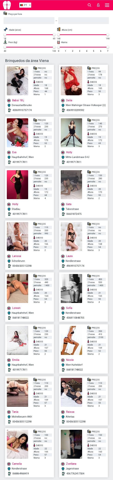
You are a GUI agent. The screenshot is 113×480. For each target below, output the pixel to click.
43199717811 (19, 162)
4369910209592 (75, 110)
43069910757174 (22, 110)
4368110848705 (75, 317)
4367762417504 (75, 473)
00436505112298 (22, 265)
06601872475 (73, 213)
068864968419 (20, 473)
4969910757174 (75, 265)
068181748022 (20, 317)
